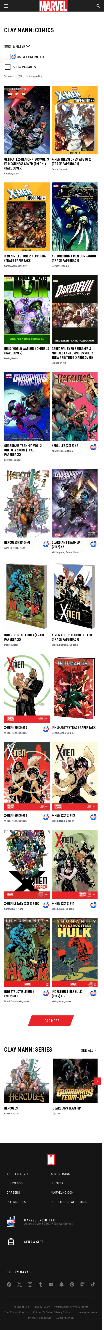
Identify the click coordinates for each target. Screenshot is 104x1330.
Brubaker (57, 362)
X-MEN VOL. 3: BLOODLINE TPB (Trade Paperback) (72, 637)
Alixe (16, 173)
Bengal (17, 459)
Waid (7, 1001)
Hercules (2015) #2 (65, 445)
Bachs (14, 358)
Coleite (8, 173)
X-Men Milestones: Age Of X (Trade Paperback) (71, 161)
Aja (64, 362)
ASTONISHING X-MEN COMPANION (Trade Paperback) (74, 258)
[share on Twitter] (19, 1285)
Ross (63, 451)
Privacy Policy (42, 1306)
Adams (65, 265)
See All (89, 1050)
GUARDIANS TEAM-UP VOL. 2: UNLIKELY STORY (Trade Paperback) (23, 450)
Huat (14, 908)
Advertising (60, 1174)
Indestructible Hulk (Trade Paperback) (24, 637)
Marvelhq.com (62, 1192)
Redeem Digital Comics (69, 1202)
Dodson (74, 644)
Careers (13, 1192)
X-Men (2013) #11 (63, 903)
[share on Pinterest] (72, 1285)
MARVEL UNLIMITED (30, 57)
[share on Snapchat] (61, 1285)
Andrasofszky (18, 265)
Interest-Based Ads (40, 1317)
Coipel (70, 732)
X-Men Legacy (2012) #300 (21, 903)
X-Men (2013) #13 (63, 815)
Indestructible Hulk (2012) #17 (67, 993)
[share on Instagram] (30, 1285)
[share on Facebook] (9, 1285)
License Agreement (86, 1312)
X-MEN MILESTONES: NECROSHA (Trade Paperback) (25, 258)
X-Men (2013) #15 (15, 727)
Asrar (15, 644)
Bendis (55, 732)
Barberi (63, 169)
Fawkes (8, 459)
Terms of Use (21, 1306)
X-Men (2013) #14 (15, 815)
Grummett (16, 1001)
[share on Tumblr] (40, 1285)
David (7, 358)
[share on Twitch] (82, 1285)
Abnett (55, 451)
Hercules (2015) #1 (17, 542)
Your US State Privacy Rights (71, 1306)
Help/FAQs (15, 1183)
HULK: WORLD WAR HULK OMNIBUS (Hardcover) (26, 350)
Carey (55, 169)
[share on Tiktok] (93, 1285)
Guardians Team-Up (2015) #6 (66, 544)
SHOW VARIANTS (24, 67)
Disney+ (57, 1183)
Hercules (11, 1108)
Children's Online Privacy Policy (51, 1312)
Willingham (58, 552)
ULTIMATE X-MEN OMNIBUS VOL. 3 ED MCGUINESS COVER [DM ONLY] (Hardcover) (26, 163)
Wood (55, 644)
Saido (69, 552)
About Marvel (18, 1174)
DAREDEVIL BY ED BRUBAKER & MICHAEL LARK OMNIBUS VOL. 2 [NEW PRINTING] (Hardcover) (72, 353)
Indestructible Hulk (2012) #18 (19, 993)
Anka (63, 732)
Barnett (56, 265)
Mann (70, 451)
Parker (7, 644)
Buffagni (63, 644)
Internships (16, 1202)
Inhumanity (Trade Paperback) (74, 727)
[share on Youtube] (51, 1285)
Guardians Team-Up (67, 1108)
